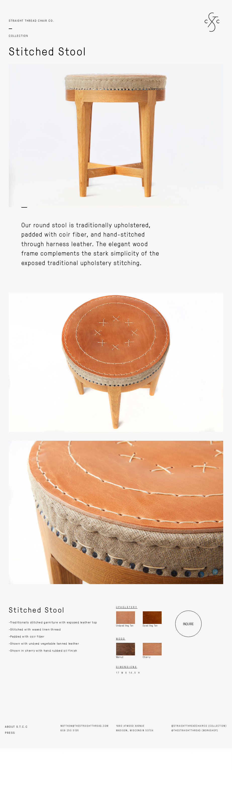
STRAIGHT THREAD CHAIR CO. (31, 20)
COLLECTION (18, 36)
